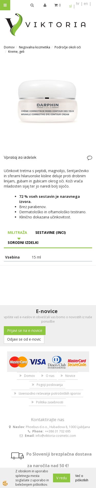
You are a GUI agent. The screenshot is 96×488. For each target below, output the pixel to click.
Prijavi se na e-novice (24, 330)
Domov (9, 47)
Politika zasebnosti (49, 402)
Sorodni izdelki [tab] (23, 242)
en (86, 3)
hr (77, 3)
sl (70, 6)
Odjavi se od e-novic (24, 339)
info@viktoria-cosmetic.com (56, 435)
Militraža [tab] (17, 232)
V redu (61, 477)
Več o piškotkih (81, 478)
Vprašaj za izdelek (20, 157)
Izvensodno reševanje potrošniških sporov (50, 393)
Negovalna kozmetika (34, 47)
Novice (70, 376)
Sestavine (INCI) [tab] (50, 232)
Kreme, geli (16, 51)
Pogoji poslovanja (50, 385)
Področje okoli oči (68, 47)
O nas (50, 376)
